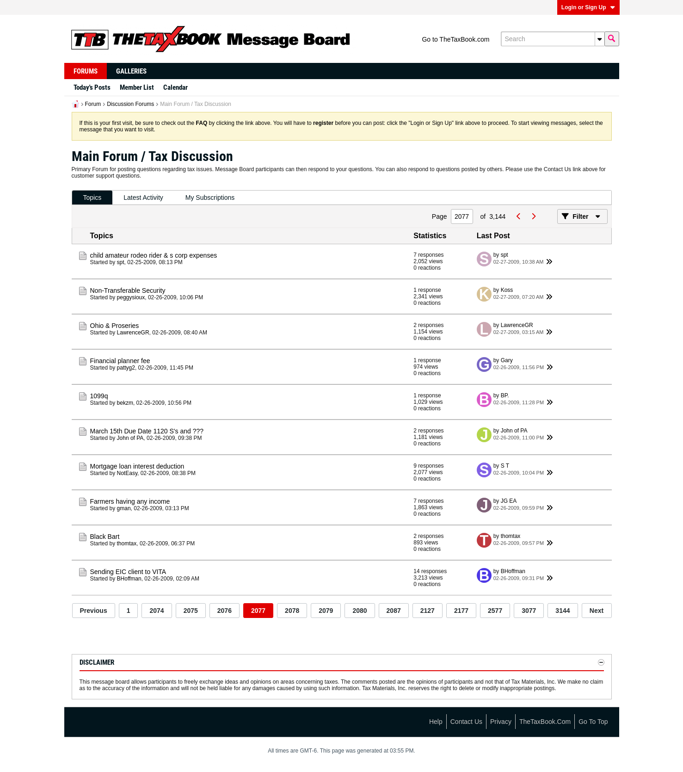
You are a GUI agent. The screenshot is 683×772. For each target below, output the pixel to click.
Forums (86, 71)
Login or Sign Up (588, 7)
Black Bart (105, 536)
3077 (529, 610)
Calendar (175, 87)
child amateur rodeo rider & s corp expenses (153, 255)
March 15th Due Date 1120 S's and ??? (147, 431)
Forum (93, 104)
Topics (92, 197)
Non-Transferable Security (128, 290)
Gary (507, 360)
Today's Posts (92, 87)
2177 (461, 610)
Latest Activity (143, 197)
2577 (495, 610)
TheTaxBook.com (545, 721)
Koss (507, 290)
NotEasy (127, 473)
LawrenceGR (133, 332)
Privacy (500, 721)
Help (436, 721)
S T (505, 466)
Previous (93, 610)
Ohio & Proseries (114, 325)
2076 (224, 610)
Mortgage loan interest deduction (137, 466)
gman (124, 508)
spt (120, 262)
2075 (191, 610)
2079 (326, 610)
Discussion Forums (130, 104)
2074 (156, 610)
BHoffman (129, 578)
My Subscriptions (210, 197)
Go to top (593, 721)
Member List (137, 87)
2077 (258, 610)
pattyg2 (126, 367)
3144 (562, 610)
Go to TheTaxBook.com (455, 39)
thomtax (127, 543)
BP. (505, 395)
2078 (292, 610)
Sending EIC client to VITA (128, 571)
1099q (99, 396)
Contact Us (466, 721)
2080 (359, 610)
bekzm (125, 403)
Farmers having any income (130, 501)
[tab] (92, 198)
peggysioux (131, 297)
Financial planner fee (120, 360)
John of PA (130, 438)
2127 (427, 610)
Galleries (131, 71)
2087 (394, 610)
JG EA (509, 501)
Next (596, 610)
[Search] (552, 38)
